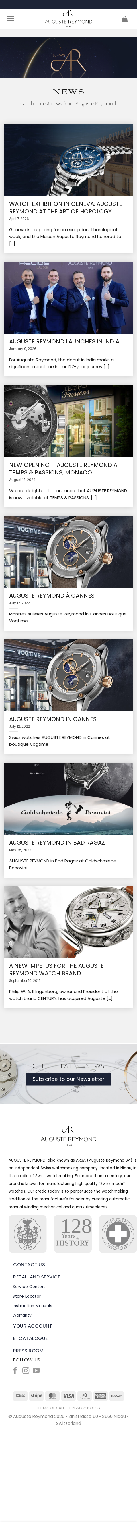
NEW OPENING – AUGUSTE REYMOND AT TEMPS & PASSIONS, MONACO (64, 468)
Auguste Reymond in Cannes (53, 719)
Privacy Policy (85, 1408)
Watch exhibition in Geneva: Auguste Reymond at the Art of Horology (65, 207)
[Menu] (11, 18)
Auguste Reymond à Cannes (52, 595)
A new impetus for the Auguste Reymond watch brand (56, 969)
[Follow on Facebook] (15, 1371)
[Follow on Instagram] (25, 1371)
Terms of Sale (50, 1408)
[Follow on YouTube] (36, 1371)
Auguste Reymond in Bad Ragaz (57, 842)
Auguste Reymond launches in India (64, 341)
